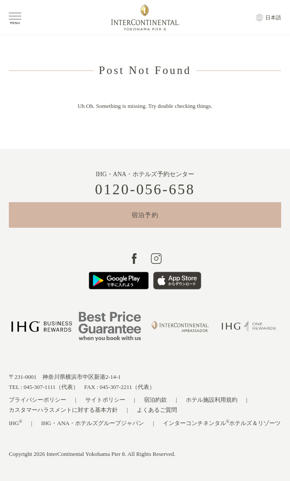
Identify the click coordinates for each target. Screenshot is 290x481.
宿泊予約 (145, 215)
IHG (16, 422)
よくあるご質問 (157, 410)
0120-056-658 (145, 189)
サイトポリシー (105, 399)
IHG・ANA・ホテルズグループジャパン (92, 423)
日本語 (273, 18)
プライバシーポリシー (37, 399)
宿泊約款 (155, 399)
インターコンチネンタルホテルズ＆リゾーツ (222, 422)
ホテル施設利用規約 (211, 399)
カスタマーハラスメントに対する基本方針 (63, 410)
